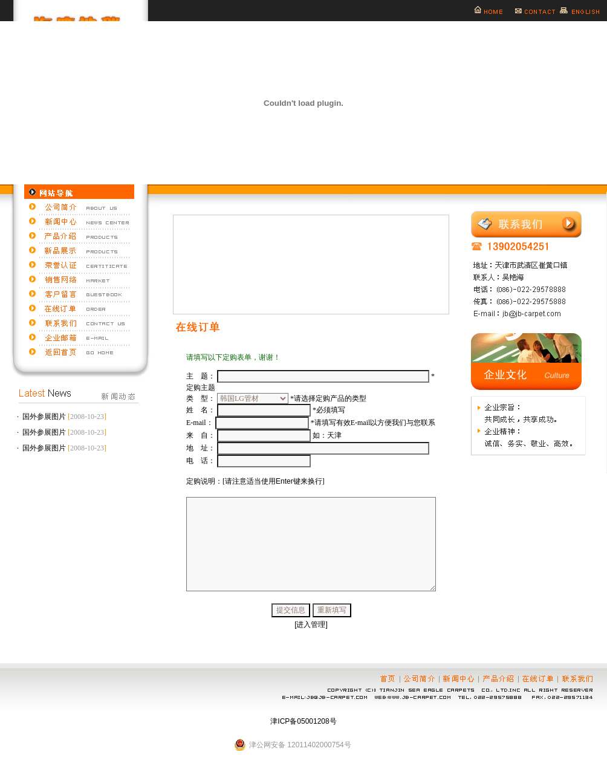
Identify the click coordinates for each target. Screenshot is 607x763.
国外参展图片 (44, 416)
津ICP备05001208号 (303, 721)
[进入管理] (311, 624)
